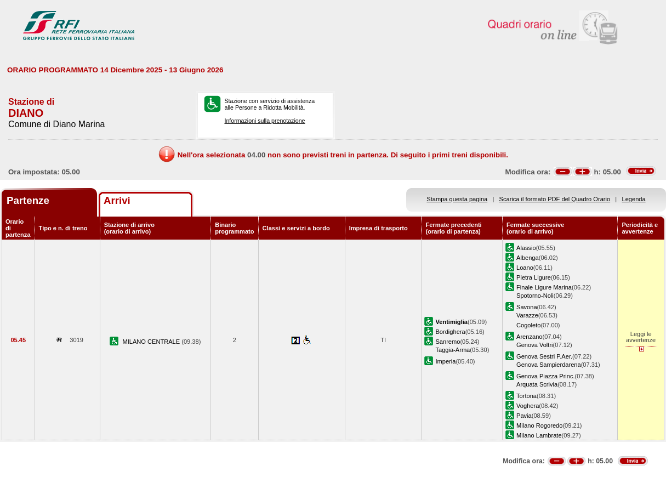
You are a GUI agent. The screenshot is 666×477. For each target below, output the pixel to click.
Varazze (527, 315)
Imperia (445, 361)
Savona (526, 307)
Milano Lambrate (539, 435)
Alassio (526, 248)
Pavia (524, 415)
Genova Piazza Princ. (545, 376)
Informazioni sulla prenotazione (264, 120)
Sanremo (447, 341)
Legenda (634, 199)
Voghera (527, 405)
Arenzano (529, 336)
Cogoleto (528, 325)
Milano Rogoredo (539, 425)
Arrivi (117, 200)
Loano (524, 267)
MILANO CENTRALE (152, 341)
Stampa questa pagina (456, 199)
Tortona (526, 396)
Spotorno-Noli (535, 295)
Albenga (527, 257)
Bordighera (450, 331)
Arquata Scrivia (536, 384)
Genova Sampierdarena (548, 364)
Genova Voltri (534, 345)
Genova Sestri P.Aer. (544, 356)
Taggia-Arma (452, 350)
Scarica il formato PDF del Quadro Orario (555, 199)
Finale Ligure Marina (544, 287)
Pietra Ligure (533, 277)
